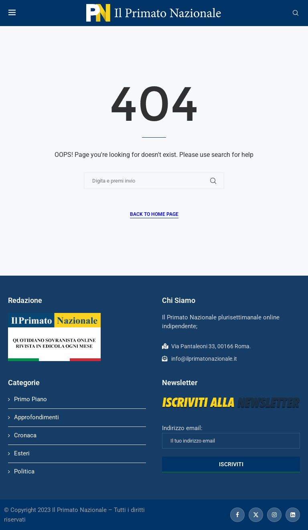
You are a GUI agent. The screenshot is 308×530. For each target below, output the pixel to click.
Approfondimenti (36, 417)
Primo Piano (30, 399)
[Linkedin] (293, 514)
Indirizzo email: (231, 436)
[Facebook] (237, 514)
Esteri (22, 453)
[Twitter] (256, 514)
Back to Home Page (154, 214)
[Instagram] (274, 514)
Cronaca (25, 435)
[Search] (296, 13)
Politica (24, 471)
